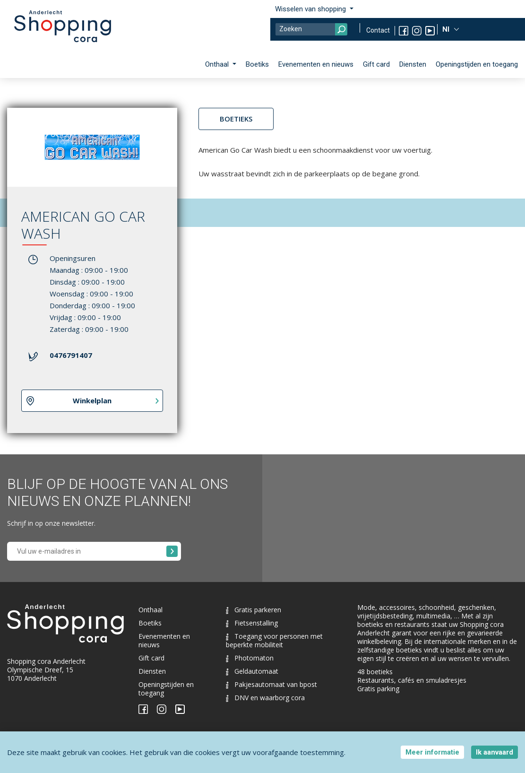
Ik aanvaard (494, 752)
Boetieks (236, 118)
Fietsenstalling (252, 622)
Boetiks (257, 64)
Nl (446, 29)
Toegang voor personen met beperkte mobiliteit (274, 640)
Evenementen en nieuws (315, 64)
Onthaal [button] (218, 64)
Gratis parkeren (253, 609)
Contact (378, 30)
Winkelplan (92, 400)
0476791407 (71, 355)
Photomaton (250, 657)
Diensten (412, 64)
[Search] (311, 29)
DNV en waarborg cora (265, 697)
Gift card (376, 64)
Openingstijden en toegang (477, 64)
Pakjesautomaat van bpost (271, 684)
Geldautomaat (252, 671)
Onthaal (150, 609)
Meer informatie (432, 752)
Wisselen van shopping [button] (311, 9)
